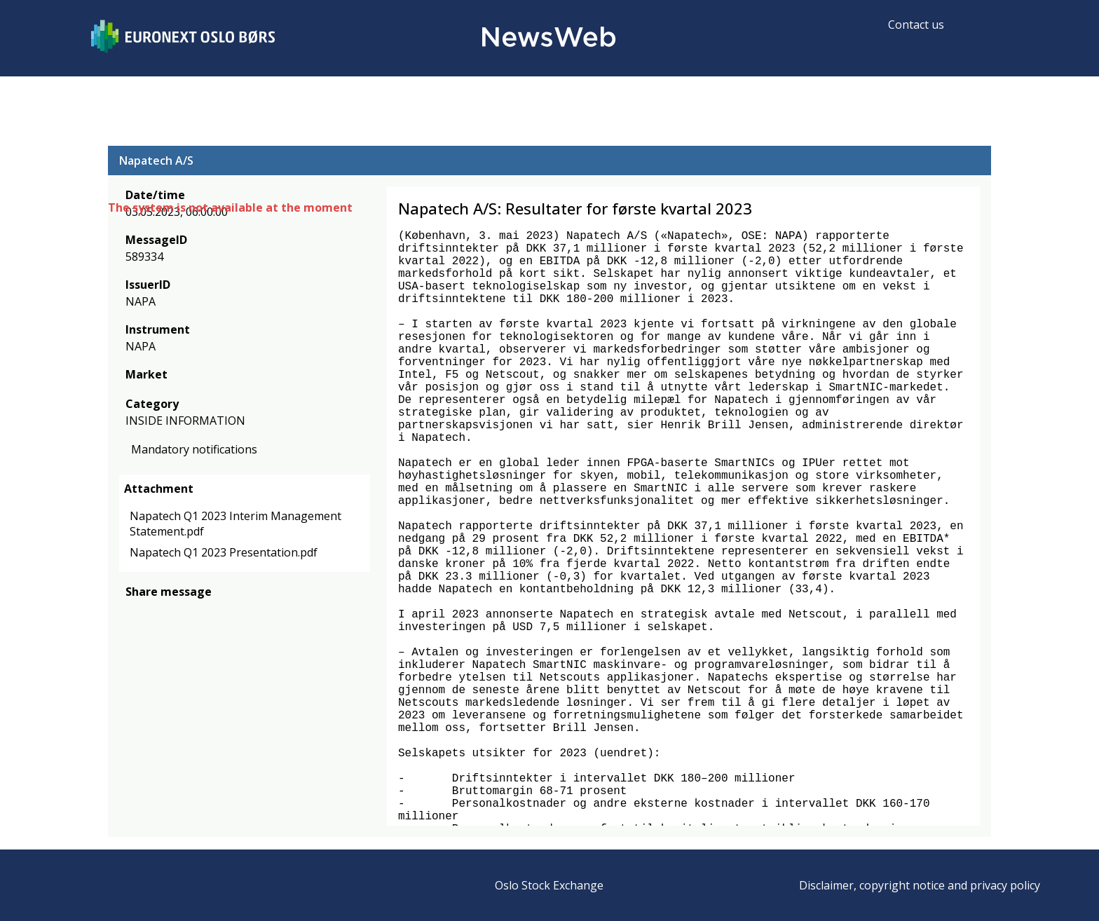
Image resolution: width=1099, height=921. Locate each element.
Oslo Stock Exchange (549, 885)
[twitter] (155, 612)
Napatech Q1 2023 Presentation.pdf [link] (224, 552)
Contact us (916, 24)
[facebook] (133, 612)
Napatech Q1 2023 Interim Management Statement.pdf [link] (235, 523)
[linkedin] (181, 612)
